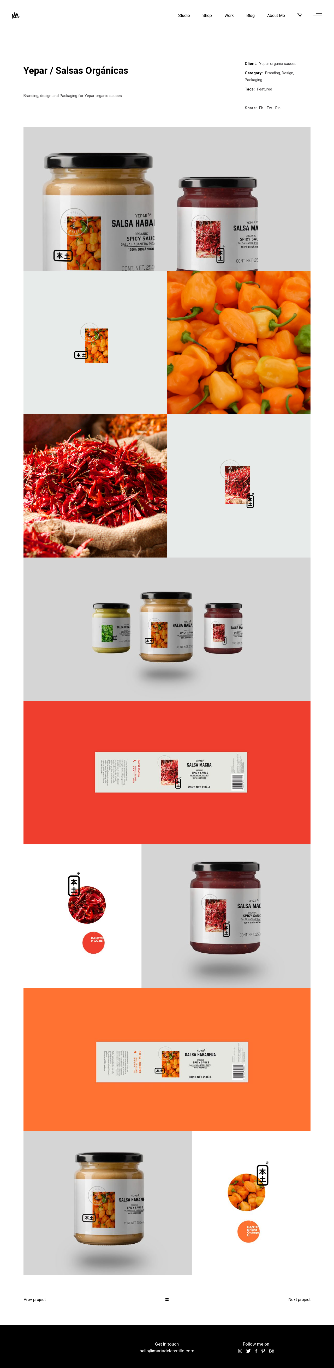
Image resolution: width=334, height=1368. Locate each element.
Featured (264, 89)
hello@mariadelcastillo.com (167, 1350)
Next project (299, 1299)
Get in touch (167, 1344)
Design (287, 73)
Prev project (34, 1299)
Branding (272, 73)
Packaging (253, 79)
